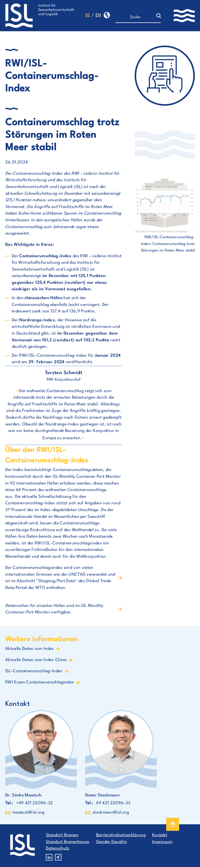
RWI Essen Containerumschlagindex (39, 682)
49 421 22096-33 (113, 803)
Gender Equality (111, 842)
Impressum (162, 842)
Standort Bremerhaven (67, 842)
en (98, 15)
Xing (58, 857)
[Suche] (135, 17)
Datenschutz (58, 848)
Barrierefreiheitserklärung (121, 835)
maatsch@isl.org (28, 813)
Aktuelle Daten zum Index (29, 649)
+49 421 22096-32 (34, 803)
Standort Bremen (62, 835)
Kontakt (159, 835)
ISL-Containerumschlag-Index (34, 671)
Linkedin (49, 857)
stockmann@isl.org (110, 813)
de (87, 15)
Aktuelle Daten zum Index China (36, 660)
